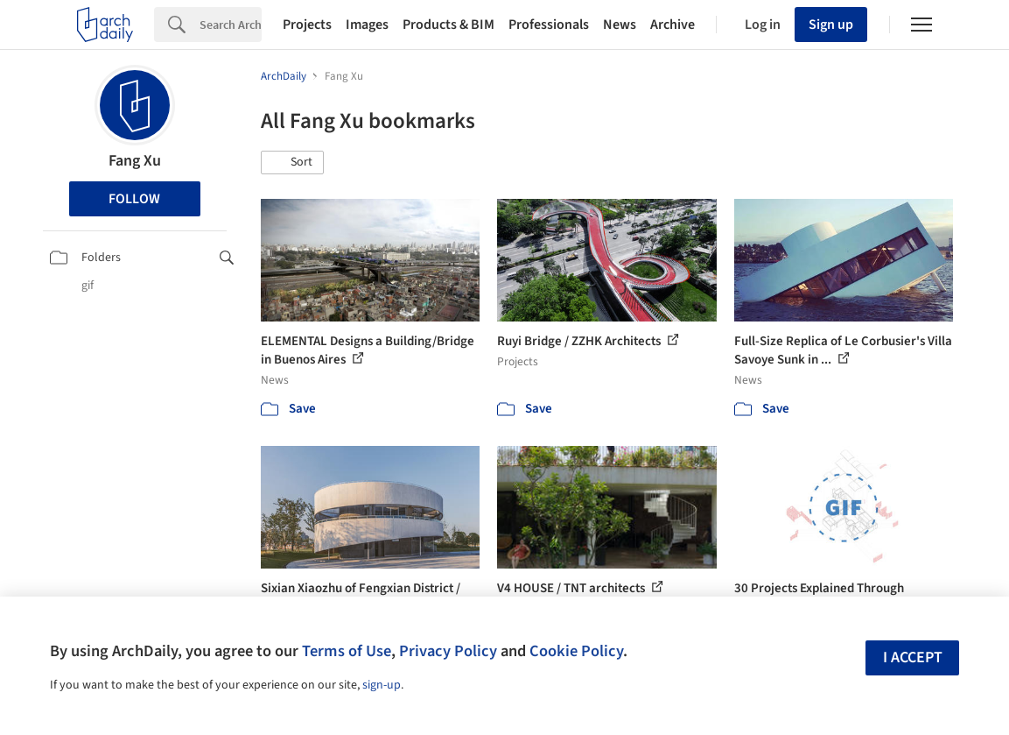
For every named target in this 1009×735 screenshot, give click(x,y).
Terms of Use (346, 651)
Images (367, 25)
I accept (912, 657)
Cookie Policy (576, 651)
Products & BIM (448, 25)
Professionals (548, 25)
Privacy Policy (448, 651)
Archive (672, 25)
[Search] (231, 24)
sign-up (381, 685)
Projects (307, 25)
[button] (292, 163)
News (619, 25)
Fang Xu (135, 161)
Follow (134, 198)
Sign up (831, 24)
